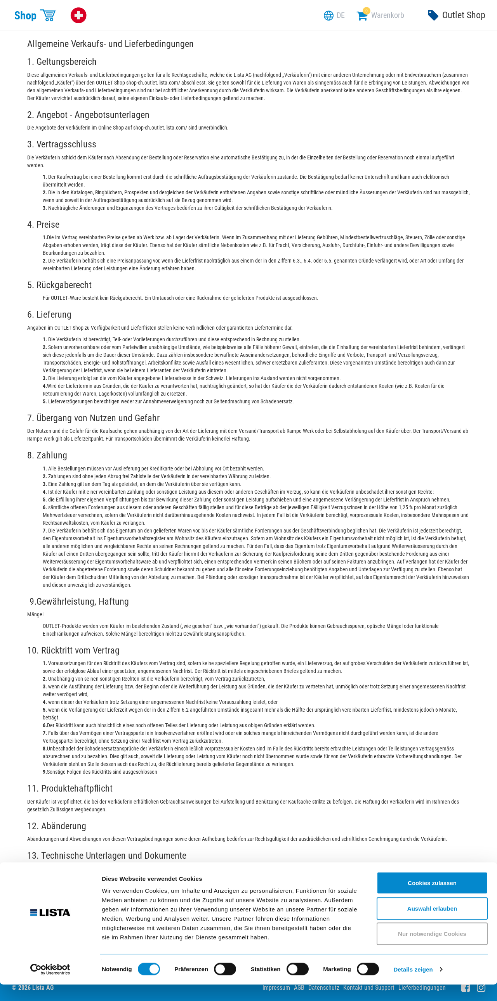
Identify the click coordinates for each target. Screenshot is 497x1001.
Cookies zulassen (432, 899)
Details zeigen (413, 985)
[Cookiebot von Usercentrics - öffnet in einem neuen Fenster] (50, 986)
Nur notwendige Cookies (432, 950)
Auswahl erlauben (432, 924)
